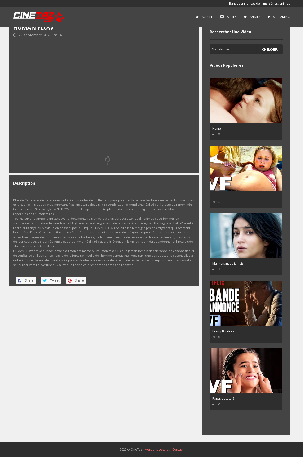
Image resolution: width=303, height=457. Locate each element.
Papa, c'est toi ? (223, 398)
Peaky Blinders (223, 331)
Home (216, 128)
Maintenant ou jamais (228, 263)
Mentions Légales (157, 449)
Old (214, 196)
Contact (177, 449)
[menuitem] (204, 16)
